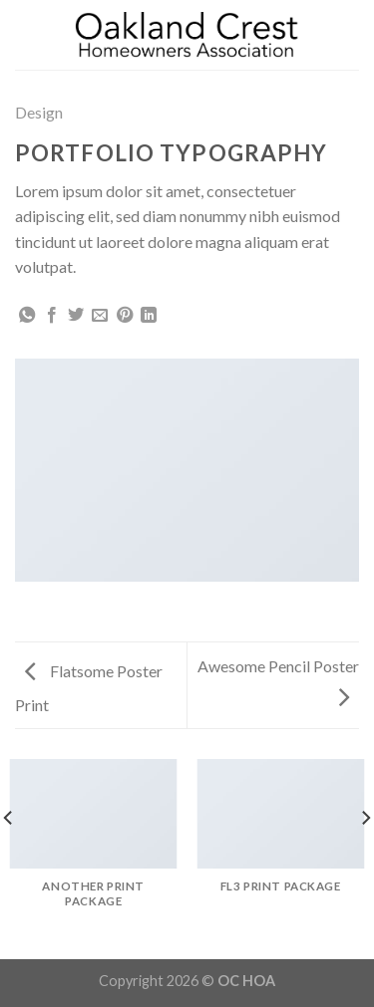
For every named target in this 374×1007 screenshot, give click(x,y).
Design (39, 112)
